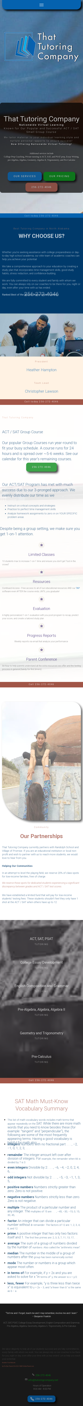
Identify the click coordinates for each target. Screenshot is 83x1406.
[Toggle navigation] (41, 5)
